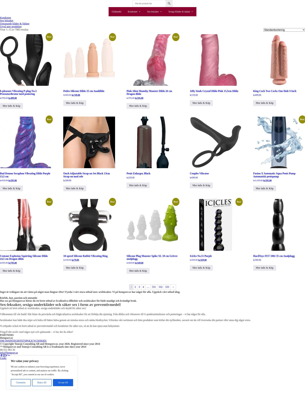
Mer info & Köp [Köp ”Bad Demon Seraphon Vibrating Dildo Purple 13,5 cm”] (11, 188)
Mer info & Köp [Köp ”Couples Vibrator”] (201, 185)
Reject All (41, 382)
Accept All (63, 382)
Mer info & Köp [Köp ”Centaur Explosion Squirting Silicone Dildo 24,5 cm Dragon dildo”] (11, 270)
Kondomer (134, 11)
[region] (41, 373)
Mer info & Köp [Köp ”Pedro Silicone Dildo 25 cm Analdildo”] (75, 103)
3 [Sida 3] (139, 287)
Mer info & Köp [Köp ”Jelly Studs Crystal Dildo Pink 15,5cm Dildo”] (201, 103)
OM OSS (5, 340)
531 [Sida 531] (154, 287)
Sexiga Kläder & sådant (180, 11)
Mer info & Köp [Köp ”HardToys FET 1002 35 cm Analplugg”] (265, 267)
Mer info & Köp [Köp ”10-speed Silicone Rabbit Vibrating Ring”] (75, 267)
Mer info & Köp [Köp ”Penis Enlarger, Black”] (138, 185)
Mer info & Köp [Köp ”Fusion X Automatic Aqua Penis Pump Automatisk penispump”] (265, 188)
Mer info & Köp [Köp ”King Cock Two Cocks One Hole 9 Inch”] (265, 103)
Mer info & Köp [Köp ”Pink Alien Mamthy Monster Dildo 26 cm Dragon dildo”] (138, 105)
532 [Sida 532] (161, 287)
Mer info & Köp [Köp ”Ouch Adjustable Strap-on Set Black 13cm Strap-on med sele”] (75, 188)
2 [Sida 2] (135, 287)
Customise (20, 382)
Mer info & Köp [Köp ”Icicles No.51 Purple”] (201, 267)
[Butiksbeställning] (284, 30)
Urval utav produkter (11, 26)
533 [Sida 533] (167, 287)
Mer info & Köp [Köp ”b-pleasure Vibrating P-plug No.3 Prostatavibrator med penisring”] (11, 105)
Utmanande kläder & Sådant (14, 23)
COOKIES (40, 340)
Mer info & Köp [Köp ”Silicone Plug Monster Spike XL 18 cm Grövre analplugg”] (138, 270)
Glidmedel (116, 11)
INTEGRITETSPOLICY (22, 340)
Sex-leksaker (154, 11)
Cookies (4, 358)
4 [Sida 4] (143, 287)
